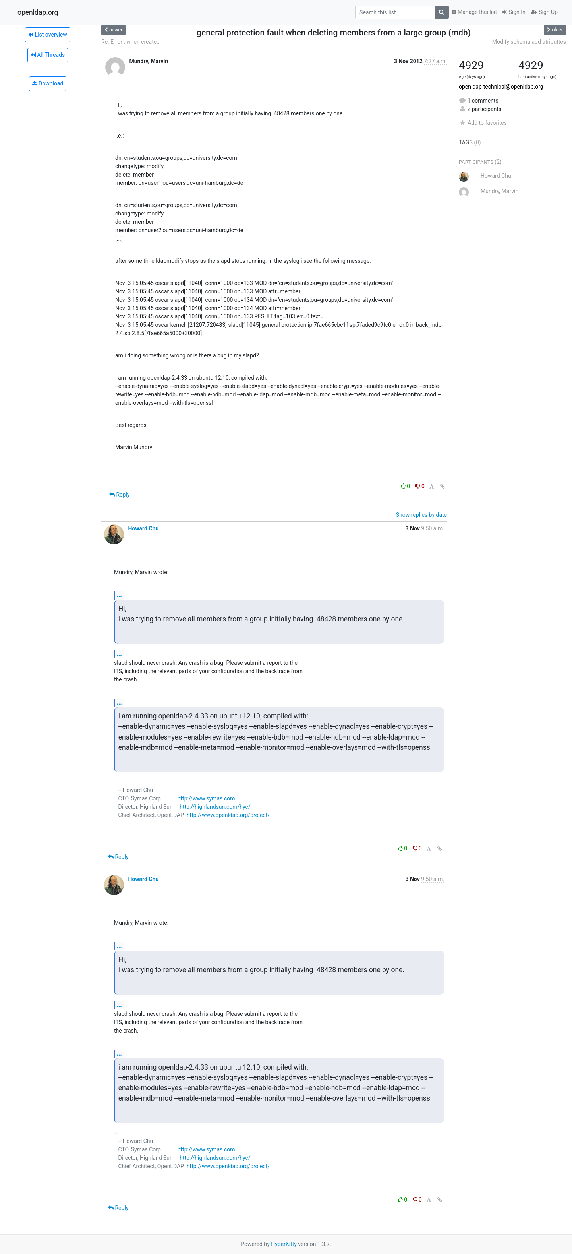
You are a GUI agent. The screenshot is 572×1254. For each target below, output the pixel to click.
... (119, 595)
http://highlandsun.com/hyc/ (215, 807)
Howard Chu (143, 528)
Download (48, 83)
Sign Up (544, 12)
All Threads (48, 55)
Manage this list (474, 12)
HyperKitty (284, 1244)
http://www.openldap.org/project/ (228, 815)
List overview (47, 34)
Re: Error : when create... (131, 42)
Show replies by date (421, 515)
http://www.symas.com (206, 798)
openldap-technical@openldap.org (501, 86)
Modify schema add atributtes (529, 42)
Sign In (514, 12)
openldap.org (37, 12)
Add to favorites (483, 123)
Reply (119, 494)
